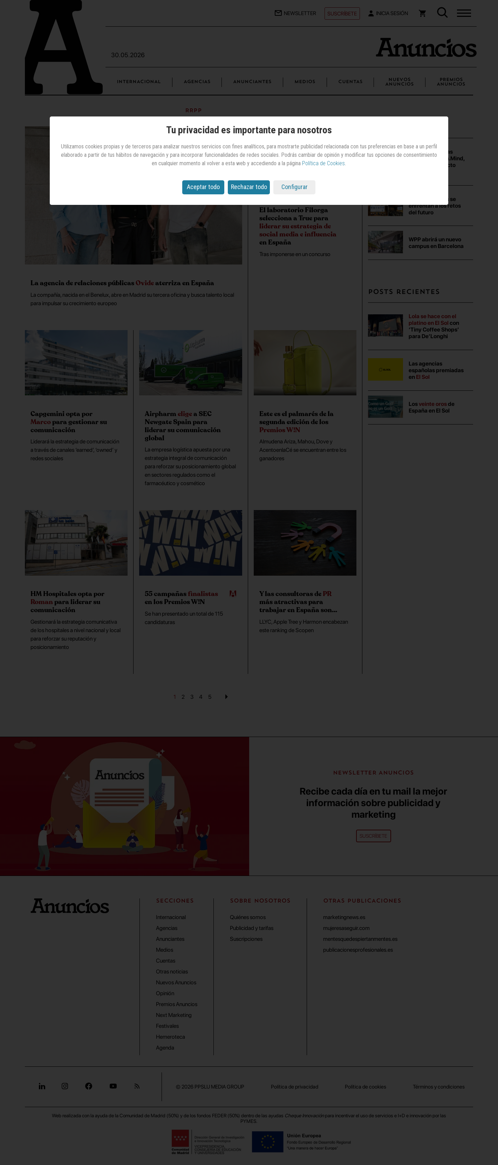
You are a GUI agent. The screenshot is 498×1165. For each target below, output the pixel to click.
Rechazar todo (249, 186)
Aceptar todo (203, 186)
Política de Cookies (323, 163)
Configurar (294, 186)
